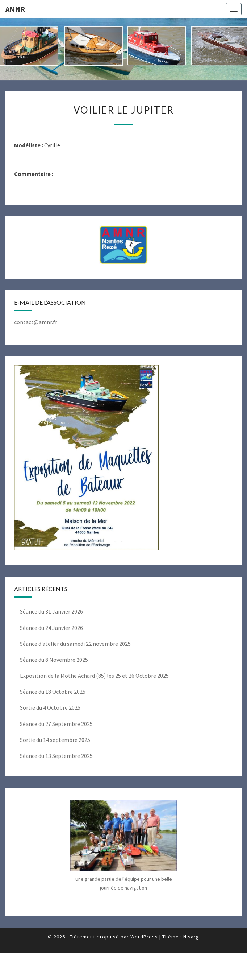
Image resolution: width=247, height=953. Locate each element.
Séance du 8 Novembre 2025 (54, 659)
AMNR (15, 8)
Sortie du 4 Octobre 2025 (50, 707)
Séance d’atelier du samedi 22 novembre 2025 (75, 643)
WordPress (144, 936)
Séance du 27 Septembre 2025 (56, 723)
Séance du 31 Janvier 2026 (51, 611)
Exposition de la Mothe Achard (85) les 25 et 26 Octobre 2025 (94, 675)
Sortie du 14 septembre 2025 (55, 739)
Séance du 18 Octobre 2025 (52, 691)
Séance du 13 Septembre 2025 (56, 755)
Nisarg (191, 936)
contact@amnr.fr (35, 322)
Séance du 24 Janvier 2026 (51, 627)
